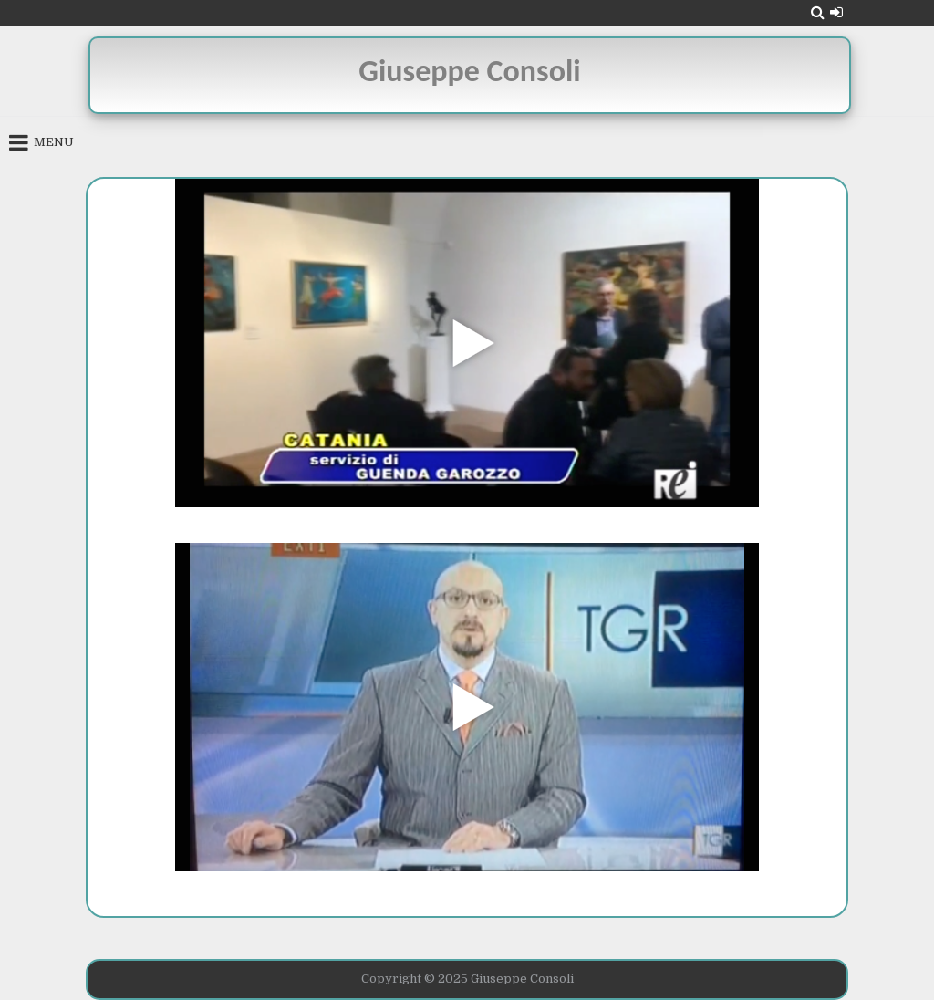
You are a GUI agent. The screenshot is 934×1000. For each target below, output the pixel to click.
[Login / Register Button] (836, 12)
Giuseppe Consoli (469, 70)
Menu (54, 142)
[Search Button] (818, 12)
